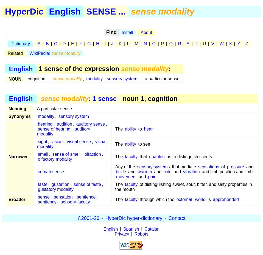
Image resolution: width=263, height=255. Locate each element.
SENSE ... (106, 11)
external (184, 199)
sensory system (122, 78)
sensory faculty (75, 202)
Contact (176, 218)
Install (127, 32)
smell (43, 154)
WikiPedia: (55, 53)
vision (57, 141)
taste (42, 184)
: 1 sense (79, 98)
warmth (145, 171)
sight (42, 141)
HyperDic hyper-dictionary (133, 218)
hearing (45, 124)
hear (148, 129)
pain (152, 176)
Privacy (122, 234)
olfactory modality (55, 159)
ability (130, 129)
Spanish (131, 229)
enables (156, 156)
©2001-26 (88, 218)
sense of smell (66, 154)
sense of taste (87, 184)
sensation (63, 197)
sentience (86, 197)
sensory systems (153, 167)
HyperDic (24, 11)
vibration (191, 171)
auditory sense (90, 124)
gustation (60, 184)
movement (126, 176)
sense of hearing (54, 129)
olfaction (93, 154)
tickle (121, 171)
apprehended (226, 199)
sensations (208, 167)
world (200, 199)
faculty (131, 156)
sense (44, 197)
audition (64, 124)
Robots (142, 234)
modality (94, 78)
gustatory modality (56, 189)
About (146, 32)
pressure (235, 167)
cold (168, 171)
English (65, 11)
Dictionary (20, 43)
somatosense (51, 171)
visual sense (79, 141)
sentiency (47, 202)
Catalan (152, 229)
